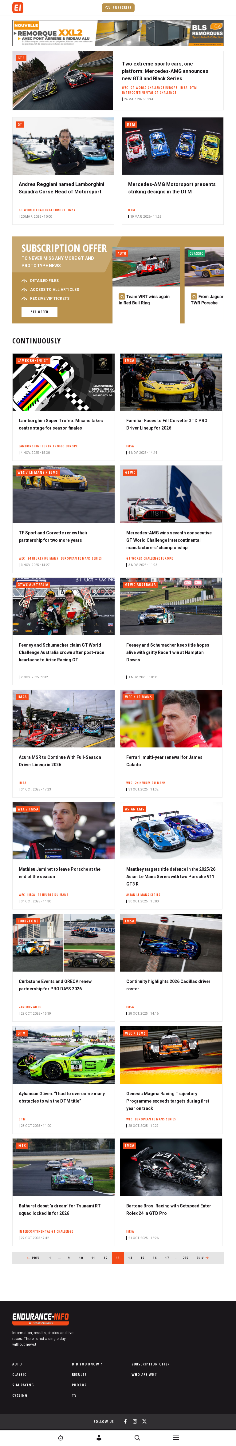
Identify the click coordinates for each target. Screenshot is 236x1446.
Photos (79, 1385)
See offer (39, 312)
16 (157, 1256)
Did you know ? (87, 1364)
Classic (19, 1374)
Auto (17, 1364)
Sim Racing (23, 1385)
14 (132, 1256)
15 (144, 1256)
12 (108, 1256)
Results (79, 1374)
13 (120, 1256)
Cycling (19, 1395)
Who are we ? (144, 1374)
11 (95, 1256)
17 (169, 1256)
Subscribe (118, 7)
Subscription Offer (151, 1364)
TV (74, 1395)
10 (83, 1256)
